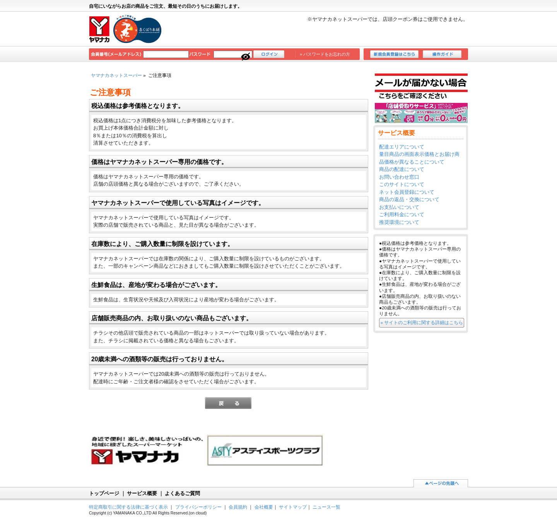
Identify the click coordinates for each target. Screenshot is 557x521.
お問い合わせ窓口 (399, 177)
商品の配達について (401, 169)
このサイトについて (401, 184)
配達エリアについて (401, 147)
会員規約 (238, 506)
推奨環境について (399, 222)
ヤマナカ (125, 29)
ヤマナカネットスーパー (116, 75)
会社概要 (264, 506)
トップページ (104, 493)
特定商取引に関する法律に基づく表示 (128, 506)
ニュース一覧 (326, 506)
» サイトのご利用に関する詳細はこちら (422, 322)
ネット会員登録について (406, 192)
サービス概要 (142, 493)
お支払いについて (399, 207)
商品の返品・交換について (409, 199)
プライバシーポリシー (198, 506)
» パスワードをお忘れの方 (325, 54)
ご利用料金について (401, 214)
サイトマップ (293, 506)
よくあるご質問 (182, 493)
